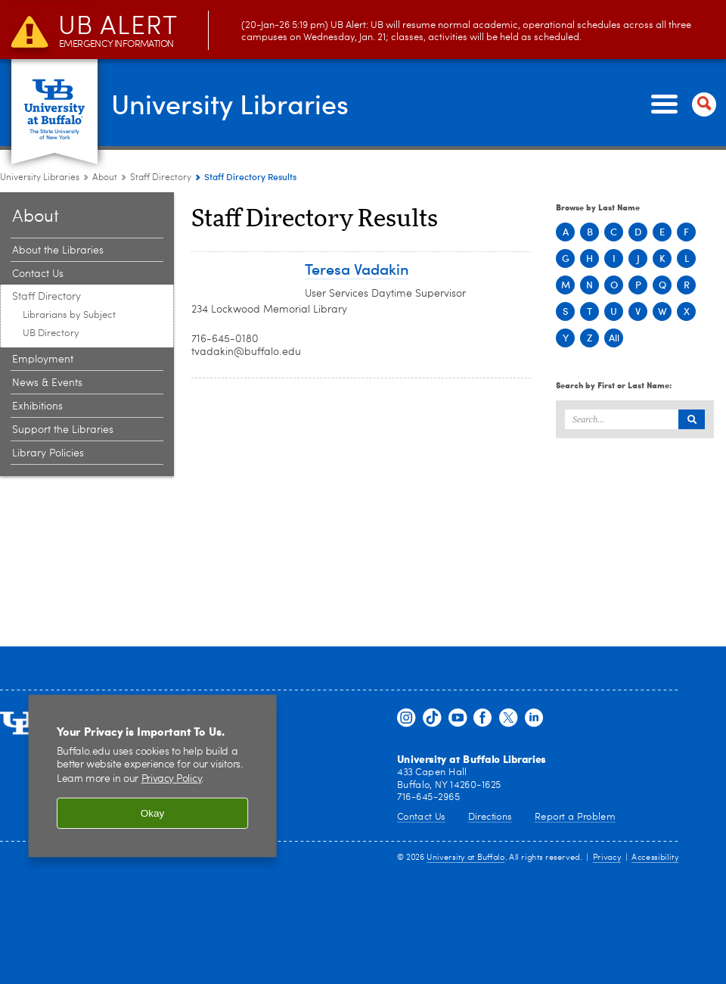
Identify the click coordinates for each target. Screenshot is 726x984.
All (614, 337)
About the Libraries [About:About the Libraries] (58, 250)
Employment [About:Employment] (42, 359)
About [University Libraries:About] (104, 177)
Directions (490, 816)
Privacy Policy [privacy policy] (171, 779)
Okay (152, 813)
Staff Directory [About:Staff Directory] (160, 177)
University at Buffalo (465, 858)
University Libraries (230, 103)
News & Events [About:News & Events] (47, 383)
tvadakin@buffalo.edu (246, 352)
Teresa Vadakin (357, 268)
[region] (153, 776)
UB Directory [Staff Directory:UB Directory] (51, 333)
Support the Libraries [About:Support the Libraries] (62, 430)
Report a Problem (575, 816)
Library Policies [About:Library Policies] (48, 453)
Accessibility (654, 858)
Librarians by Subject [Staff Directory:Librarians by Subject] (69, 315)
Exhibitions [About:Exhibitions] (37, 406)
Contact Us (421, 816)
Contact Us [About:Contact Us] (38, 274)
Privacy (607, 858)
